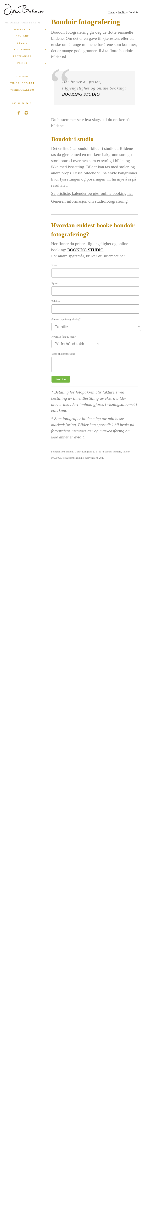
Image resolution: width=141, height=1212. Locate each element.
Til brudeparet (22, 83)
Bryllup (22, 36)
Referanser (22, 56)
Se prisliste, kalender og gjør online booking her (92, 193)
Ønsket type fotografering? (66, 319)
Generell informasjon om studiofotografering (89, 201)
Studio (22, 42)
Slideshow (22, 49)
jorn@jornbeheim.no (73, 457)
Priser (22, 63)
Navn (54, 265)
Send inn (61, 379)
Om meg (22, 76)
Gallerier (22, 29)
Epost (55, 283)
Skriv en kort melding (63, 353)
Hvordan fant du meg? (64, 336)
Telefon (56, 301)
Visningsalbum (22, 90)
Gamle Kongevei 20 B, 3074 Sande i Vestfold (98, 451)
